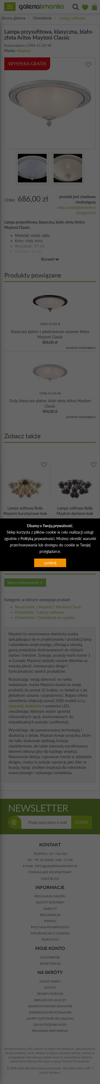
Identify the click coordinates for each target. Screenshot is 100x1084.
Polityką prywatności (37, 538)
